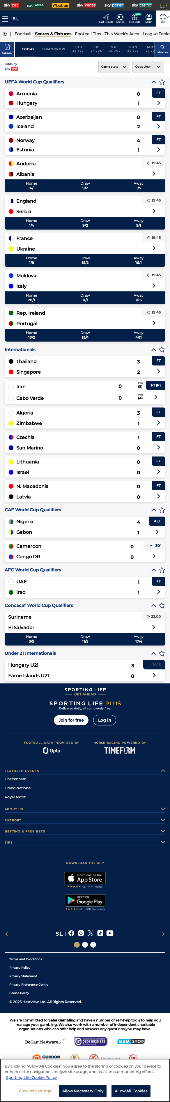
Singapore (28, 372)
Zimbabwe (29, 423)
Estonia (25, 150)
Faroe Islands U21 (28, 675)
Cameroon (28, 546)
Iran (21, 386)
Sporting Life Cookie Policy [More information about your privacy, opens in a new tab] (31, 1079)
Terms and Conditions (25, 959)
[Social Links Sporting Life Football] (93, 945)
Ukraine (25, 249)
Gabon (24, 532)
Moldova (26, 276)
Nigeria (24, 521)
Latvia (23, 497)
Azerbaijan (29, 117)
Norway (25, 140)
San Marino (29, 448)
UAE (21, 582)
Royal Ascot (15, 797)
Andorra (26, 164)
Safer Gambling (61, 1020)
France (24, 238)
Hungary (26, 103)
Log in (104, 720)
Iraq (21, 592)
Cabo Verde (30, 398)
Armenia (26, 94)
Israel (22, 472)
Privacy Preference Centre (28, 984)
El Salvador (21, 627)
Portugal (26, 323)
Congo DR (28, 556)
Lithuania (27, 462)
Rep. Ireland (30, 313)
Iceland (25, 126)
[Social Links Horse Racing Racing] (85, 945)
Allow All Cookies (131, 1093)
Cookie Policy (19, 993)
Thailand (26, 361)
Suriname (19, 617)
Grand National (18, 788)
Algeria (24, 413)
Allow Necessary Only (83, 1093)
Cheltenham (15, 779)
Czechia (25, 437)
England (26, 201)
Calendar (7, 49)
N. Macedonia (32, 486)
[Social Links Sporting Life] (77, 945)
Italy (21, 286)
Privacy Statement (23, 976)
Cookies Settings (35, 1093)
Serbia (23, 211)
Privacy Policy (19, 968)
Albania (25, 174)
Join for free (71, 720)
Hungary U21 (23, 665)
